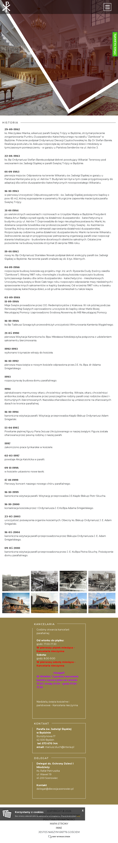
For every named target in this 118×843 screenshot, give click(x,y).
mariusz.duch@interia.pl (59, 747)
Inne (59, 827)
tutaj (78, 816)
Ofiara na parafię (115, 44)
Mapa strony (59, 823)
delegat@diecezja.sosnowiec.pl (55, 788)
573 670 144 (50, 743)
